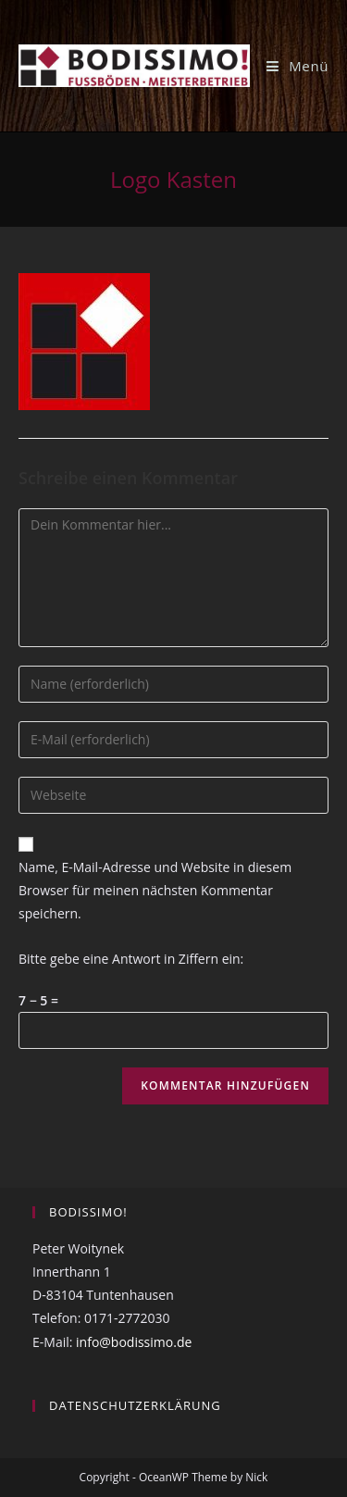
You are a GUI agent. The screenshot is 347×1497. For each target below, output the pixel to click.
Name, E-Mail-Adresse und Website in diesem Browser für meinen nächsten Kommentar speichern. (155, 890)
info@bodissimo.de (134, 1342)
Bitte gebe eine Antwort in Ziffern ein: (131, 958)
